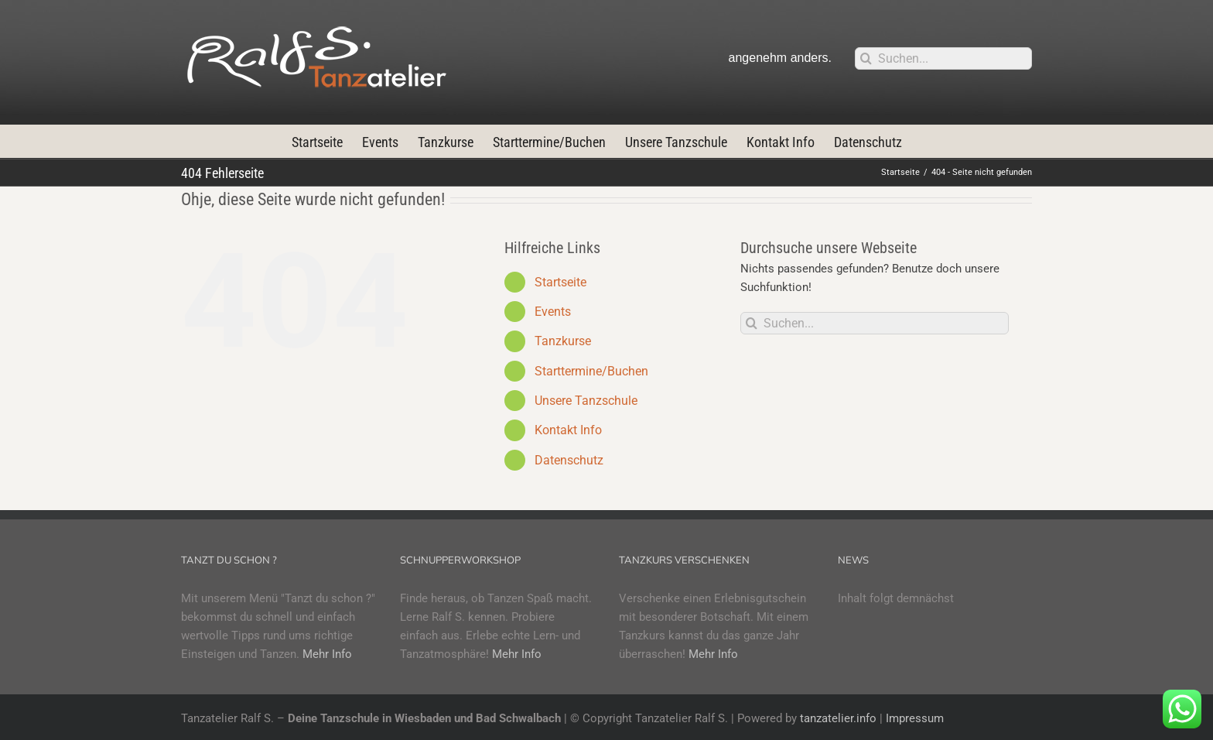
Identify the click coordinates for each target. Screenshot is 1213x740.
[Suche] (866, 58)
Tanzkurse (563, 341)
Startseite (560, 282)
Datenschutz (569, 460)
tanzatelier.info (838, 718)
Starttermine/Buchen (591, 371)
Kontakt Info (568, 430)
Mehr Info (327, 654)
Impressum (915, 718)
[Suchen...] (943, 58)
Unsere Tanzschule (586, 400)
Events (553, 311)
